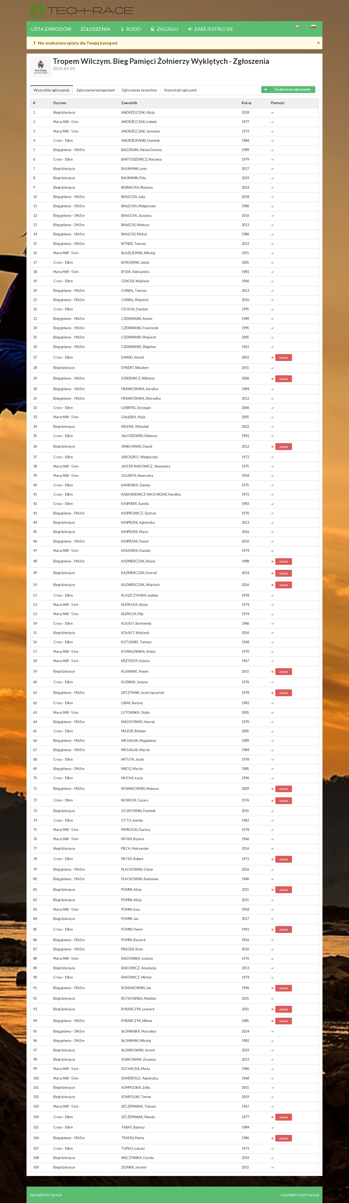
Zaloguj (164, 29)
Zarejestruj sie (210, 29)
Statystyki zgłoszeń (180, 90)
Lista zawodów (51, 29)
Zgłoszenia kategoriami (95, 90)
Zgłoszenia (95, 29)
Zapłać (283, 357)
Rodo (130, 29)
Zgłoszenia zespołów (139, 90)
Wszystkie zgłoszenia (51, 90)
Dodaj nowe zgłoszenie (285, 89)
